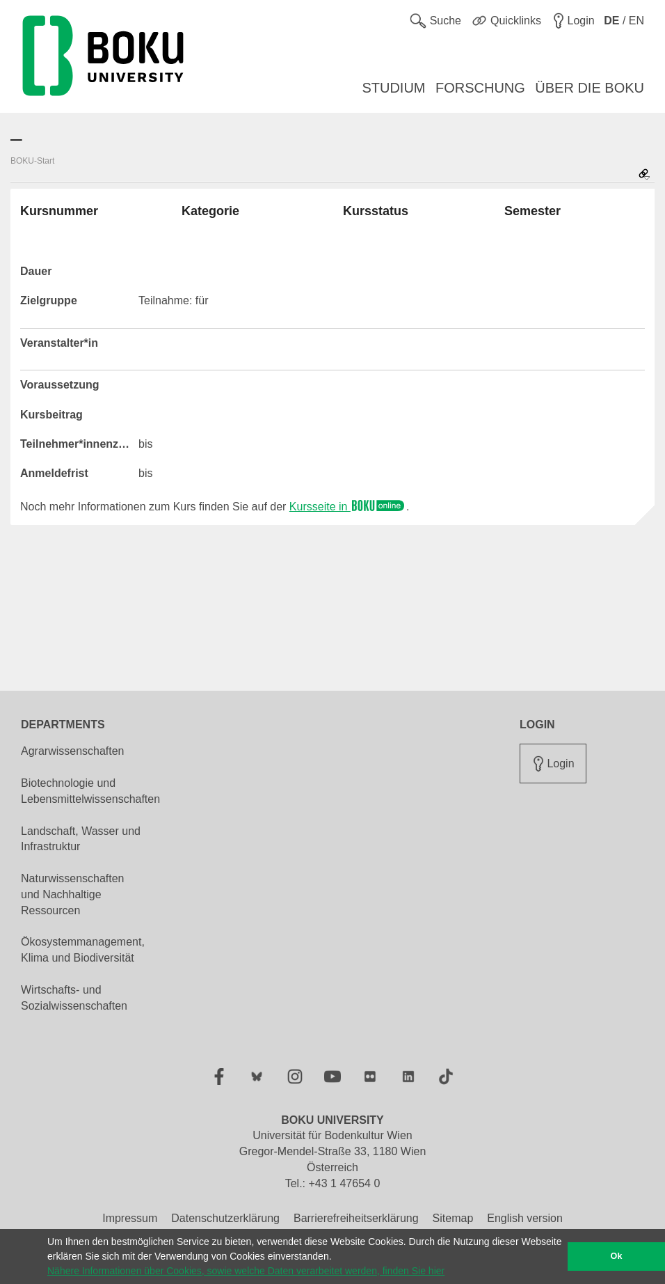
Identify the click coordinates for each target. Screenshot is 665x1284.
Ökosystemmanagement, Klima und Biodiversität (83, 950)
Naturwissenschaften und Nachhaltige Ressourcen (73, 894)
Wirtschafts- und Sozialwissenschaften (74, 998)
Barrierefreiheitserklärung (356, 1218)
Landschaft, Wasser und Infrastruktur (81, 839)
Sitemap (453, 1218)
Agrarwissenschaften (73, 751)
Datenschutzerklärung (225, 1218)
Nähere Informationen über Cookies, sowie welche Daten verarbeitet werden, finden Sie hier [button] (245, 1270)
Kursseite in (347, 506)
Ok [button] (617, 1256)
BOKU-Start (32, 161)
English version (525, 1218)
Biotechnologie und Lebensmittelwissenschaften (90, 791)
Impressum (129, 1218)
